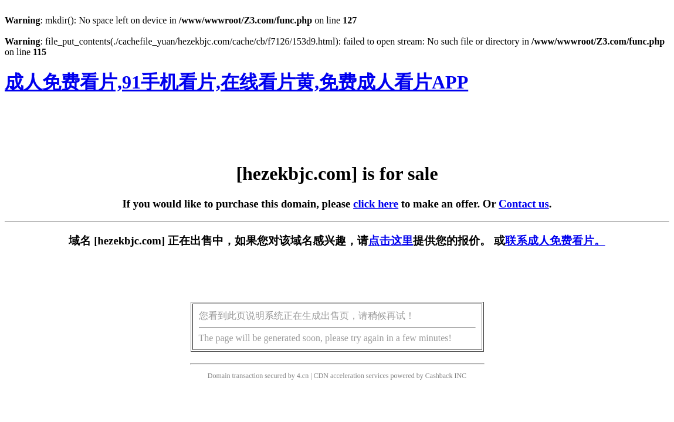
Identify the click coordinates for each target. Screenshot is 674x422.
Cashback (439, 376)
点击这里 (390, 240)
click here (375, 204)
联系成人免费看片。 (555, 240)
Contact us (524, 204)
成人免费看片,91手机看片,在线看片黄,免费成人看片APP (236, 82)
